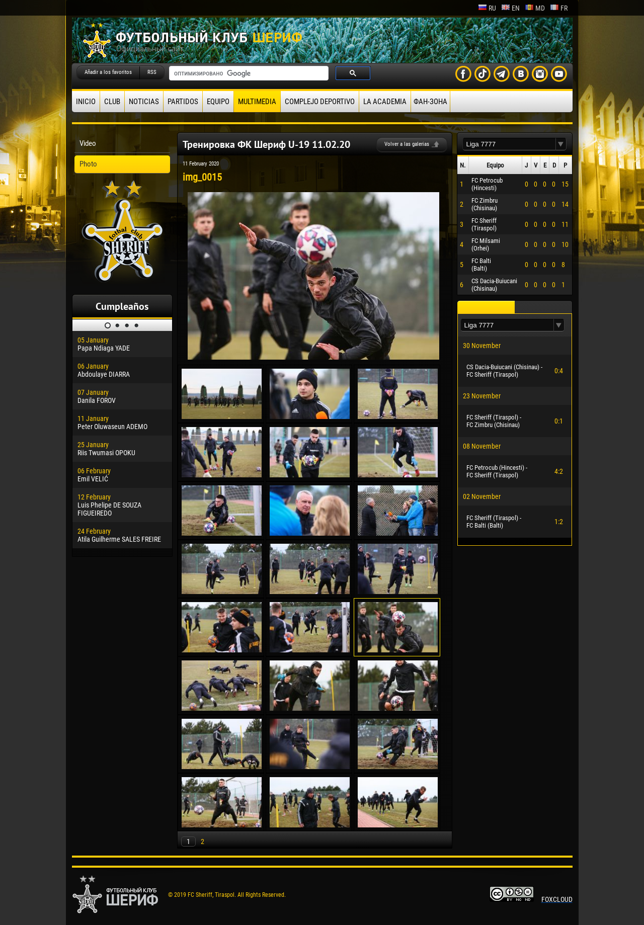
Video (87, 143)
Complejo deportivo (320, 101)
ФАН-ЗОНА (430, 101)
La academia (385, 101)
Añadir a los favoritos (108, 72)
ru (487, 8)
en (510, 8)
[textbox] (509, 144)
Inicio (86, 101)
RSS (151, 72)
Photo (88, 164)
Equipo (218, 101)
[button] (561, 144)
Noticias (144, 101)
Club (112, 101)
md (535, 8)
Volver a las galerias (406, 144)
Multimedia (257, 101)
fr (559, 8)
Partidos (183, 101)
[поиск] (247, 73)
